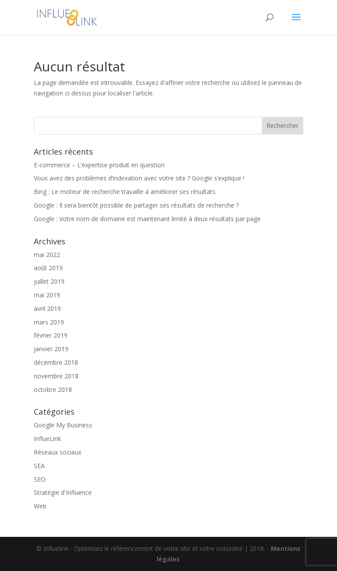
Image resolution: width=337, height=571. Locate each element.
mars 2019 (49, 322)
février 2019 (51, 335)
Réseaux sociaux (57, 452)
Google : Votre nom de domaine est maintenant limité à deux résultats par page (147, 219)
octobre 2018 (53, 389)
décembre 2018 (56, 362)
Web (40, 506)
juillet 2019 (49, 281)
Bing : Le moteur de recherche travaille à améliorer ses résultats (124, 191)
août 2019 (48, 268)
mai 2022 (47, 254)
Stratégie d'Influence (63, 492)
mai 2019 (47, 295)
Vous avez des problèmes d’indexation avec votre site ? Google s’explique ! (139, 178)
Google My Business (63, 425)
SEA (39, 466)
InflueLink (47, 438)
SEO (40, 479)
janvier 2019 (51, 349)
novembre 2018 (56, 376)
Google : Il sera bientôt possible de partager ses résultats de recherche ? (136, 205)
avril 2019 (47, 308)
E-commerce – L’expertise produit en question (99, 165)
